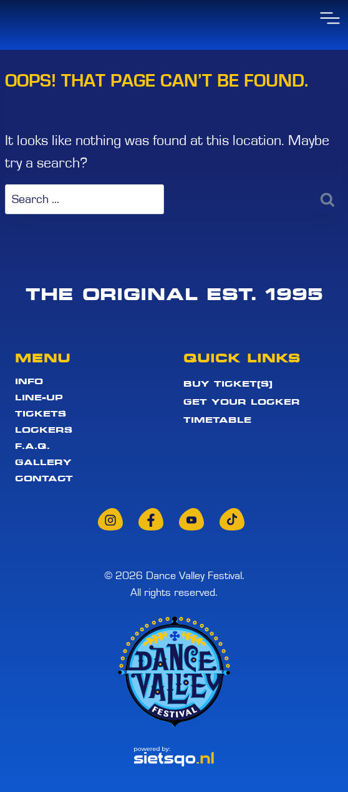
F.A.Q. (32, 446)
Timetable (217, 419)
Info (29, 382)
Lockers (43, 430)
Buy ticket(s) (228, 383)
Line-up (39, 398)
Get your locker (241, 401)
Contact (44, 478)
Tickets (40, 414)
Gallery (43, 463)
